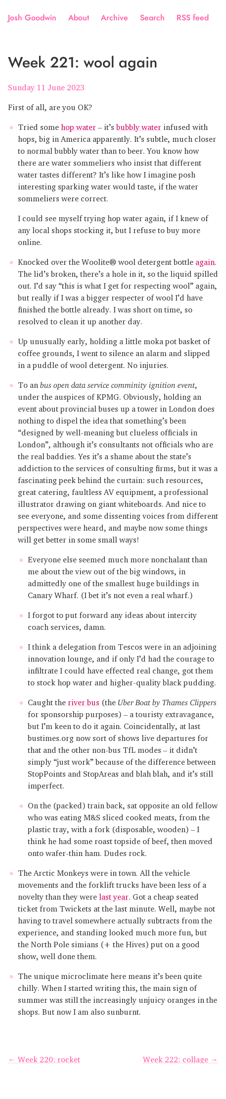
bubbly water (138, 125)
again (205, 260)
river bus (83, 700)
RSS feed (193, 17)
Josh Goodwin (32, 17)
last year (114, 895)
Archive (114, 17)
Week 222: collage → (180, 1057)
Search (152, 17)
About (78, 17)
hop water (78, 125)
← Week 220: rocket (44, 1057)
